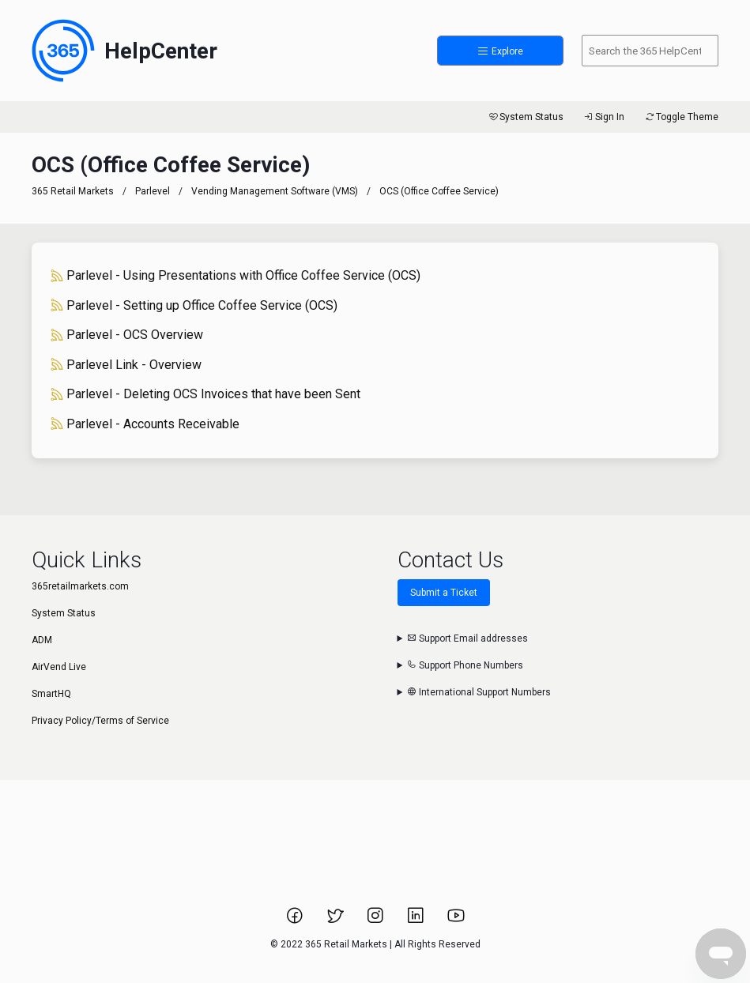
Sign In (603, 116)
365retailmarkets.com (80, 586)
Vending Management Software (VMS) (274, 191)
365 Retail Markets (73, 191)
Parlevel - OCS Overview (127, 334)
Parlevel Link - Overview (126, 364)
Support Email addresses (467, 638)
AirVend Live (59, 666)
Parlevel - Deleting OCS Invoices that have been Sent (205, 393)
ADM (42, 640)
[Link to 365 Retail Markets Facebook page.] (296, 920)
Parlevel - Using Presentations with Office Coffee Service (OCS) (235, 275)
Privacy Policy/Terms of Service (100, 720)
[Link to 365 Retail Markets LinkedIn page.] (417, 920)
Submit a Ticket (443, 592)
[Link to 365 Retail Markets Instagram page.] (376, 920)
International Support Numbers (479, 692)
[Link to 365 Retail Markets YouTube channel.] (456, 920)
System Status (525, 116)
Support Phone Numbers (465, 665)
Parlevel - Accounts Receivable (145, 423)
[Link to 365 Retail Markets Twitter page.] (336, 920)
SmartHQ (51, 693)
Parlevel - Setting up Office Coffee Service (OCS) (194, 305)
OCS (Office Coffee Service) (439, 191)
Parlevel (152, 191)
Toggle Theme (680, 116)
